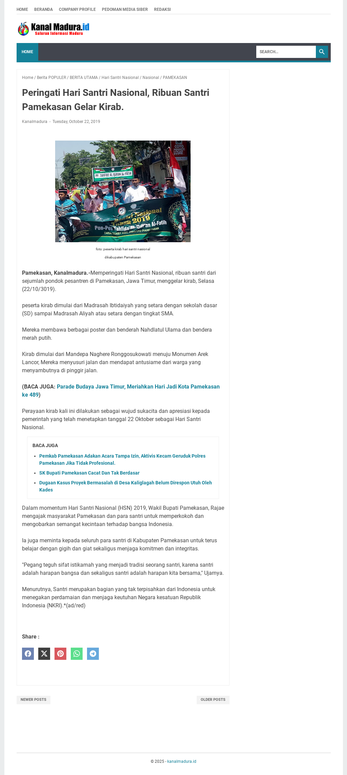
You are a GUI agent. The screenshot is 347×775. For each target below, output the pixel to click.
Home (22, 9)
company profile (77, 9)
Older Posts (213, 699)
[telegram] (93, 654)
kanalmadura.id (181, 761)
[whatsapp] (77, 654)
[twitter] (44, 654)
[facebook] (28, 654)
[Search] (286, 52)
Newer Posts (33, 699)
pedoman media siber (125, 9)
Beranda (43, 9)
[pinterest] (60, 654)
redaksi (162, 9)
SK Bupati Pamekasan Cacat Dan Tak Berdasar (89, 473)
